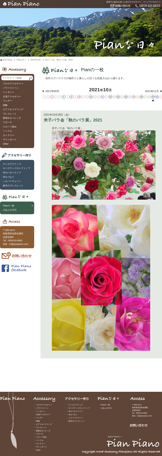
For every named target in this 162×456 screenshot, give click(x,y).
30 (157, 97)
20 (118, 97)
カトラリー (8, 135)
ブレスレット (10, 113)
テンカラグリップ (12, 164)
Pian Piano (7, 60)
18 (110, 97)
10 (79, 97)
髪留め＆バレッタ (12, 118)
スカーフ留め (10, 126)
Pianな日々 (21, 60)
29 (153, 97)
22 (126, 97)
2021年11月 (152, 91)
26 (141, 97)
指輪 (5, 105)
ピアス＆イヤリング (13, 109)
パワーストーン (11, 88)
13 (91, 97)
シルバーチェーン (12, 181)
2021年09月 (52, 91)
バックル (7, 131)
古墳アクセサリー (12, 96)
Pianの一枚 (8, 205)
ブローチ (7, 122)
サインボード (10, 139)
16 (102, 97)
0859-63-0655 (15, 240)
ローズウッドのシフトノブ (16, 168)
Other (6, 144)
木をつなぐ (8, 177)
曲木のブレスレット (13, 185)
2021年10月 (35, 60)
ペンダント (8, 92)
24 (133, 97)
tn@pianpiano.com (18, 244)
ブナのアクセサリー (13, 83)
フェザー (7, 100)
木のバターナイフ (12, 172)
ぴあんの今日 (10, 210)
